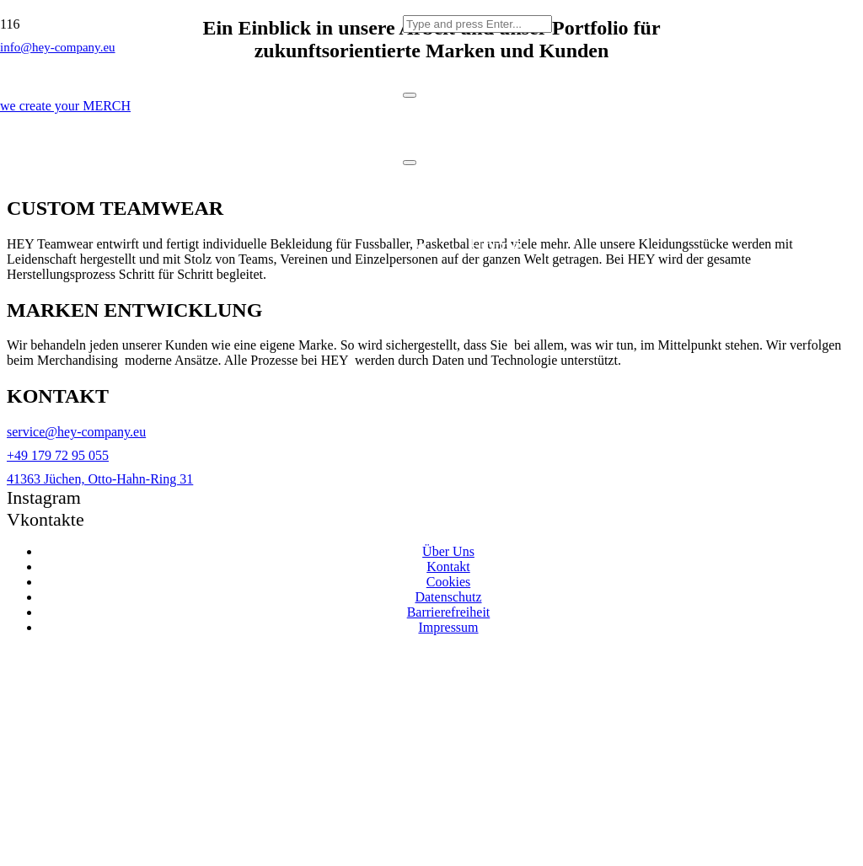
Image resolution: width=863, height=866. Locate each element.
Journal (494, 448)
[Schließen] (409, 95)
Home (494, 245)
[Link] (201, 257)
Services (494, 313)
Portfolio (494, 380)
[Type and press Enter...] (477, 24)
